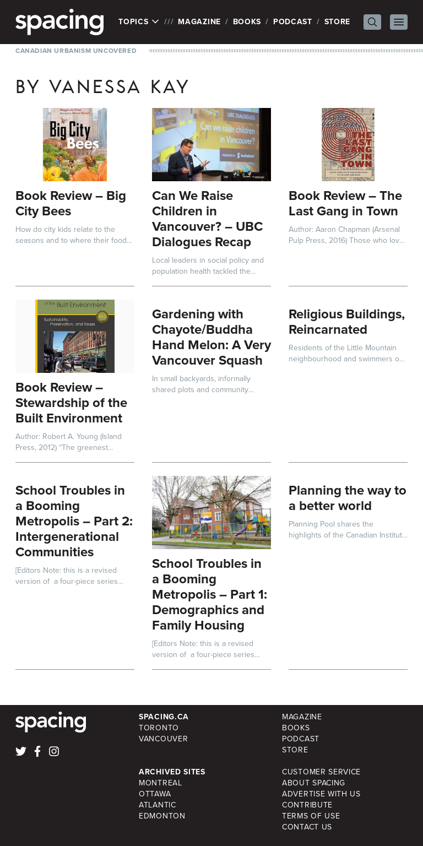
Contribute (307, 805)
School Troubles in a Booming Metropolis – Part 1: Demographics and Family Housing (209, 594)
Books (247, 22)
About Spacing (313, 783)
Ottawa (155, 794)
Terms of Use (311, 816)
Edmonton (162, 816)
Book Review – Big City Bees (70, 203)
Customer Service (321, 772)
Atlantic (157, 805)
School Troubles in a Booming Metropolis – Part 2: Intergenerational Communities (74, 521)
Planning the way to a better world (347, 498)
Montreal (160, 783)
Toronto (159, 728)
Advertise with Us (321, 794)
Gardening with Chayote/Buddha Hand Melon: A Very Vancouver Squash (211, 337)
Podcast (292, 22)
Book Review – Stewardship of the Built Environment (71, 402)
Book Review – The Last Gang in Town (345, 203)
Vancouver (163, 739)
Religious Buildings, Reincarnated (347, 321)
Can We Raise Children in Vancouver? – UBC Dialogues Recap (207, 219)
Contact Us (307, 827)
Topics (139, 22)
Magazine (199, 22)
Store (337, 22)
